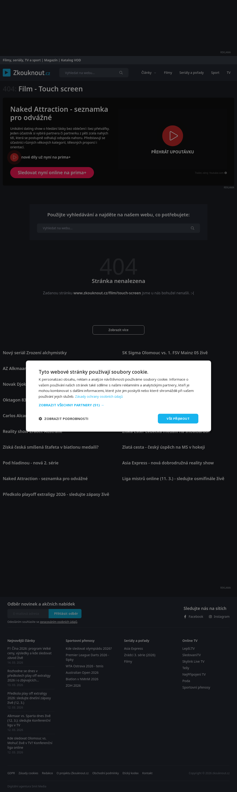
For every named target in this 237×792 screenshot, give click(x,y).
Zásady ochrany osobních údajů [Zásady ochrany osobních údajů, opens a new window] (100, 396)
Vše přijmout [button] (177, 418)
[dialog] (118, 396)
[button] (118, 405)
